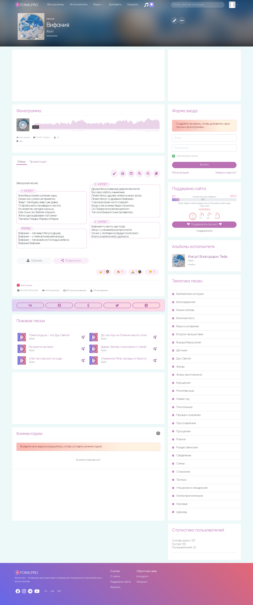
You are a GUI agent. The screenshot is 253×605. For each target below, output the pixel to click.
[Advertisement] (88, 75)
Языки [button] (97, 4)
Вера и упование (185, 326)
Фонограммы (55, 4)
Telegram (141, 582)
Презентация (38, 161)
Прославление (184, 423)
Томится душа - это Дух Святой (49, 335)
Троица (179, 479)
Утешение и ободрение (190, 487)
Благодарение (183, 302)
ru (46, 591)
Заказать (132, 4)
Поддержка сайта (120, 582)
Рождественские (185, 447)
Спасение (181, 471)
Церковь (179, 512)
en (59, 591)
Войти (204, 164)
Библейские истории (187, 294)
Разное (179, 439)
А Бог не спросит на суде (45, 358)
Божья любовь (183, 310)
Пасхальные (182, 407)
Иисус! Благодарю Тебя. (208, 257)
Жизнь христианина (187, 374)
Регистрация (180, 172)
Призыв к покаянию (186, 415)
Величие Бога (183, 318)
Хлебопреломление (187, 495)
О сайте (115, 576)
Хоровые (180, 504)
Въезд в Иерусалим (186, 342)
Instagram (142, 576)
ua (52, 591)
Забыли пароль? (226, 172)
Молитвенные (183, 390)
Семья (178, 463)
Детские (179, 350)
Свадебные (181, 455)
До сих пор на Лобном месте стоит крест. (128, 335)
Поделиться (71, 260)
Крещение (181, 382)
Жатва (178, 366)
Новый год (180, 399)
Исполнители (78, 4)
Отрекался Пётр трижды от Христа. (124, 358)
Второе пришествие (187, 334)
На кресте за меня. (41, 347)
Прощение (181, 431)
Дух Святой (181, 358)
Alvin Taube (24, 285)
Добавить (115, 4)
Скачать (34, 260)
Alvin (50, 31)
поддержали (204, 231)
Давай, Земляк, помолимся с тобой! (123, 347)
